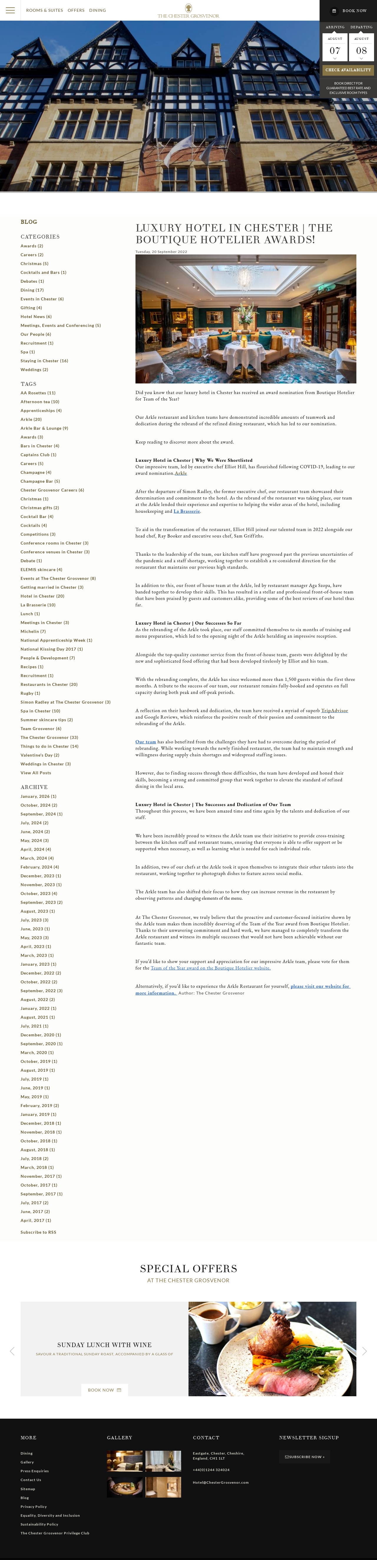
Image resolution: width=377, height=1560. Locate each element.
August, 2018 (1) (38, 1149)
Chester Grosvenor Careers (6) (52, 489)
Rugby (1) (30, 693)
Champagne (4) (36, 472)
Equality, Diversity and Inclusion (50, 1515)
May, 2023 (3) (35, 937)
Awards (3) (32, 436)
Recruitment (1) (37, 342)
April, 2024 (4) (36, 849)
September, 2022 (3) (42, 990)
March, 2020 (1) (37, 1052)
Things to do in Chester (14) (50, 746)
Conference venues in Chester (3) (55, 551)
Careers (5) (32, 463)
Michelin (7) (33, 631)
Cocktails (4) (34, 525)
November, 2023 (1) (41, 884)
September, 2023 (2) (42, 902)
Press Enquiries (35, 1471)
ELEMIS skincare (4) (41, 569)
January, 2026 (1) (39, 796)
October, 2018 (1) (39, 1140)
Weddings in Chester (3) (46, 763)
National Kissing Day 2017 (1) (52, 648)
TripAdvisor (334, 710)
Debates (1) (32, 281)
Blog (29, 222)
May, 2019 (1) (35, 1096)
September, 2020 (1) (42, 1043)
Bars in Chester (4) (40, 445)
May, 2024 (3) (35, 840)
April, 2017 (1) (36, 1220)
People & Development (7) (48, 657)
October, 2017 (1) (39, 1184)
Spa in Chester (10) (40, 710)
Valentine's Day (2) (40, 754)
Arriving (335, 27)
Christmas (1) (35, 498)
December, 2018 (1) (41, 1123)
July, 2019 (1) (35, 1078)
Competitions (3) (38, 534)
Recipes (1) (32, 666)
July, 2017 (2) (35, 1202)
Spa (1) (28, 351)
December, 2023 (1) (41, 875)
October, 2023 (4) (39, 893)
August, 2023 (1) (38, 911)
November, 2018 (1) (41, 1131)
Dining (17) (32, 289)
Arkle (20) (31, 419)
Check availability (348, 70)
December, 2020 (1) (41, 1034)
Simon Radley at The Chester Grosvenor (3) (66, 701)
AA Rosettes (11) (38, 392)
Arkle (181, 473)
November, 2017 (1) (41, 1176)
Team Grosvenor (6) (41, 728)
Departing (361, 27)
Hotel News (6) (36, 316)
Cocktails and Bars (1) (44, 272)
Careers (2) (32, 254)
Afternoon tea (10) (40, 401)
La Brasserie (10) (38, 604)
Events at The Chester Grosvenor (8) (58, 578)
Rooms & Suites (44, 10)
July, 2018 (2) (35, 1158)
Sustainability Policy (39, 1524)
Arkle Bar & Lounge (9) (44, 428)
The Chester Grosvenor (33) (49, 737)
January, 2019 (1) (39, 1114)
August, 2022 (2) (38, 999)
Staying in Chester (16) (44, 360)
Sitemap (28, 1489)
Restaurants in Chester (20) (49, 684)
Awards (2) (32, 245)
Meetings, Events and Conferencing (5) (61, 325)
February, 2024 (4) (40, 866)
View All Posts (36, 772)
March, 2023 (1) (37, 955)
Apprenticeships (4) (41, 410)
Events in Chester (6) (42, 298)
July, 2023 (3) (35, 919)
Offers (76, 10)
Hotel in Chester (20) (43, 595)
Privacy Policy (34, 1506)
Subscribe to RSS (39, 1232)
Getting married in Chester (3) (52, 587)
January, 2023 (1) (39, 964)
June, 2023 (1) (35, 928)
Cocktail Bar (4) (37, 516)
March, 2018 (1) (37, 1167)
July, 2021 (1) (35, 1025)
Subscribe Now (305, 1457)
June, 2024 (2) (35, 831)
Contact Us (31, 1480)
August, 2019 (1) (38, 1070)
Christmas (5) (35, 263)
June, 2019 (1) (35, 1087)
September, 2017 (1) (42, 1193)
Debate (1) (31, 560)
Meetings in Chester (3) (45, 622)
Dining (97, 10)
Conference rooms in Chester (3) (55, 542)
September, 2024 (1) (42, 813)
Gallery (27, 1462)
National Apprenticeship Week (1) (56, 640)
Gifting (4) (31, 307)
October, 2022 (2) (39, 981)
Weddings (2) (34, 369)
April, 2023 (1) (36, 946)
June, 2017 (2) (35, 1211)
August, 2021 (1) (38, 1017)
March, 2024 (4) (37, 858)
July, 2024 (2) (35, 822)
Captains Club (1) (39, 454)
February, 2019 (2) (40, 1105)
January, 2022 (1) (39, 1008)
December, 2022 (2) (41, 972)
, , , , (218, 1455)
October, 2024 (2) (39, 805)
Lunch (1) (30, 613)
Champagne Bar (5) (40, 481)
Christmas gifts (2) (40, 507)
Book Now (104, 1389)
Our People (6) (36, 334)
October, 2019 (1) (39, 1061)
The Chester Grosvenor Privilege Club (55, 1533)
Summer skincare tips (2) (47, 719)
